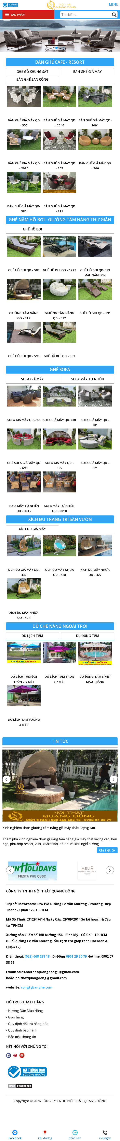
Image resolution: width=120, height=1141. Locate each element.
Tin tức (60, 741)
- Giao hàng (15, 1017)
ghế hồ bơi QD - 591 (95, 313)
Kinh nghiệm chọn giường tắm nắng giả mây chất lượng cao (48, 827)
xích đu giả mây (32, 529)
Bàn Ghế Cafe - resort (60, 62)
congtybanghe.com (36, 987)
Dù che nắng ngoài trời (59, 626)
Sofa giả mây (32, 379)
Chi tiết (107, 850)
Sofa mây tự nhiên (87, 379)
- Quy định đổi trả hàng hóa (27, 1024)
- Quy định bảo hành (21, 1030)
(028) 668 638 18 (37, 956)
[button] (56, 48)
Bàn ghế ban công (32, 79)
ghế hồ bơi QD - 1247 (59, 270)
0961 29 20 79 (76, 956)
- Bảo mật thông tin (21, 1037)
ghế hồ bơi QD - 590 (24, 356)
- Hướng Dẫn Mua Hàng (24, 1010)
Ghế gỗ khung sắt (32, 71)
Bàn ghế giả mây (87, 71)
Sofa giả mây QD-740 (59, 420)
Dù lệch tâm (32, 636)
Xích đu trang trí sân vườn (60, 519)
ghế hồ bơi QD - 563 (59, 356)
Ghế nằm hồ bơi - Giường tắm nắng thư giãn (60, 220)
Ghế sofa (60, 369)
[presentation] (6, 779)
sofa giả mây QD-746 (23, 420)
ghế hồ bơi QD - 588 (24, 270)
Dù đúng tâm (87, 636)
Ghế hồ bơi (32, 229)
